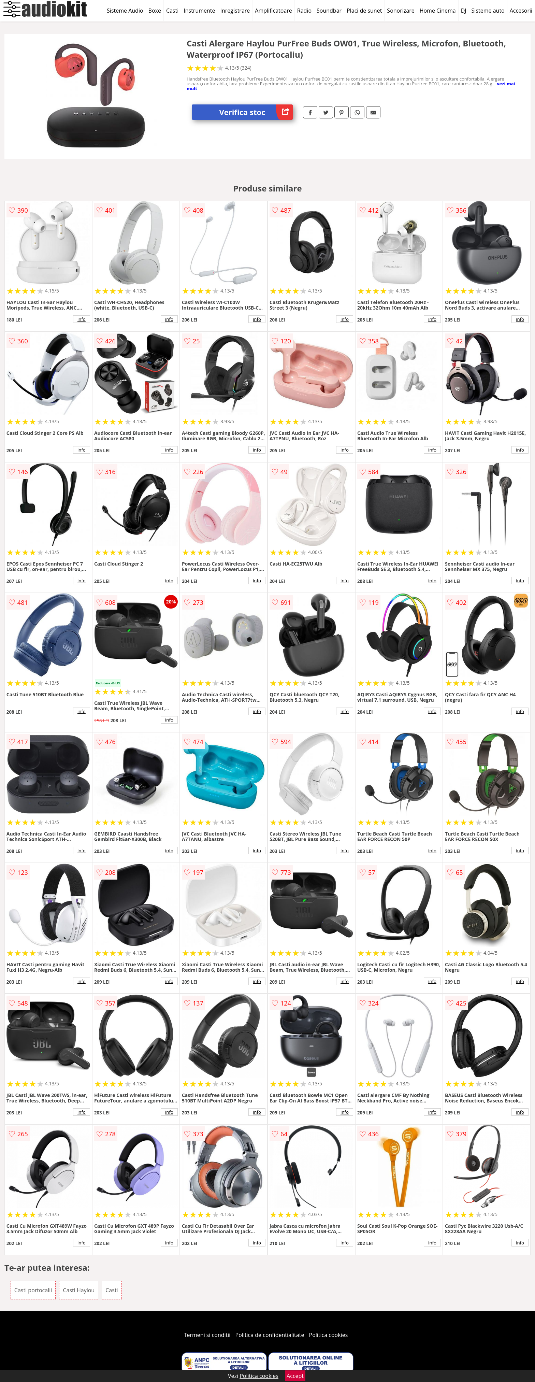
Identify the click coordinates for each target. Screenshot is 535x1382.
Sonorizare (400, 10)
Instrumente (199, 10)
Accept (295, 1376)
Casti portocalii (33, 1290)
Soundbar (329, 10)
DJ (463, 10)
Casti (172, 10)
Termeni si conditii (207, 1335)
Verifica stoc (256, 112)
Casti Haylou (79, 1290)
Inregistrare (235, 10)
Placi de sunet (364, 10)
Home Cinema (438, 10)
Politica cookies (328, 1335)
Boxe (154, 10)
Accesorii (521, 10)
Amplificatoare (273, 10)
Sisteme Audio (125, 10)
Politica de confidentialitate (269, 1335)
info (81, 319)
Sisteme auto (488, 10)
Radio (304, 10)
